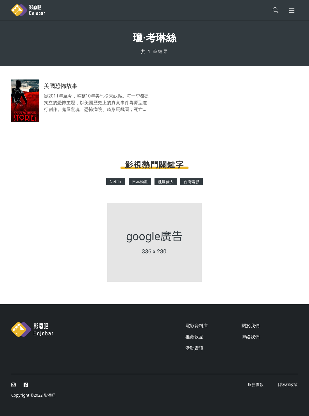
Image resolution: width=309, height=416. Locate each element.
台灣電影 (191, 181)
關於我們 (251, 325)
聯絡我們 (251, 337)
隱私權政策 (288, 384)
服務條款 (256, 384)
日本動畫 (140, 181)
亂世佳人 (166, 181)
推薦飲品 (194, 337)
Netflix (116, 181)
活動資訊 (194, 348)
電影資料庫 (196, 325)
